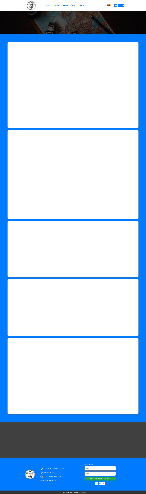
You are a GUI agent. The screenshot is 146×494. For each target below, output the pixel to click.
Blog (73, 5)
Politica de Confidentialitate (48, 480)
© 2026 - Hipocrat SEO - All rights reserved (73, 492)
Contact (82, 5)
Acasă (48, 5)
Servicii (65, 5)
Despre (56, 5)
